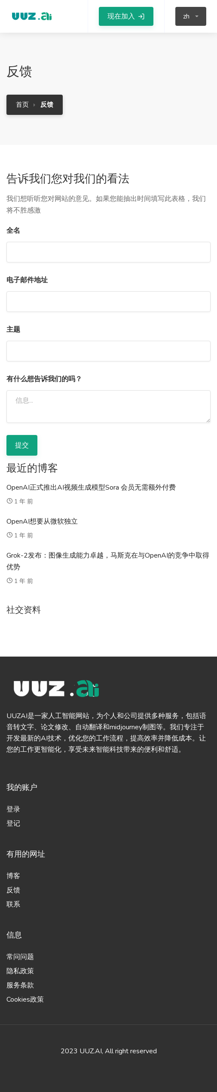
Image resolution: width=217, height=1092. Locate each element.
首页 (22, 104)
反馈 (13, 890)
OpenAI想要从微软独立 (42, 521)
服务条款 (20, 985)
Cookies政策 (25, 999)
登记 (13, 823)
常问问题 (20, 957)
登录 (13, 809)
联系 (13, 904)
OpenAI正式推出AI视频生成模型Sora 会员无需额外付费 (91, 487)
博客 (13, 876)
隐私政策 (20, 971)
